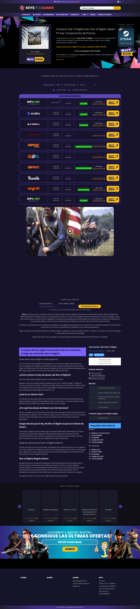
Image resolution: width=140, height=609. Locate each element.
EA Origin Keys (48, 14)
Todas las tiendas (104, 14)
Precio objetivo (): (66, 303)
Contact (102, 581)
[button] (19, 506)
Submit (70, 549)
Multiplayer (99, 355)
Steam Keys (26, 14)
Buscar (117, 8)
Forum (92, 14)
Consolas (75, 14)
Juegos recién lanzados (81, 583)
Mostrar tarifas (59, 90)
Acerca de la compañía (107, 583)
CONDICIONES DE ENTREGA (107, 586)
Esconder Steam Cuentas (77, 90)
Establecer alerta (89, 306)
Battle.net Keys (62, 14)
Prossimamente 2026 (80, 581)
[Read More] (87, 59)
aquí (52, 390)
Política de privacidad (106, 589)
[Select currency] (59, 84)
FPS (91, 355)
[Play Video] (70, 231)
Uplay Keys (37, 14)
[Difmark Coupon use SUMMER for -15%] (70, 342)
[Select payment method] (49, 84)
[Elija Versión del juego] (70, 84)
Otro (85, 14)
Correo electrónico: (45, 303)
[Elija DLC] (87, 84)
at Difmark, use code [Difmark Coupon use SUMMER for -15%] (67, 2)
